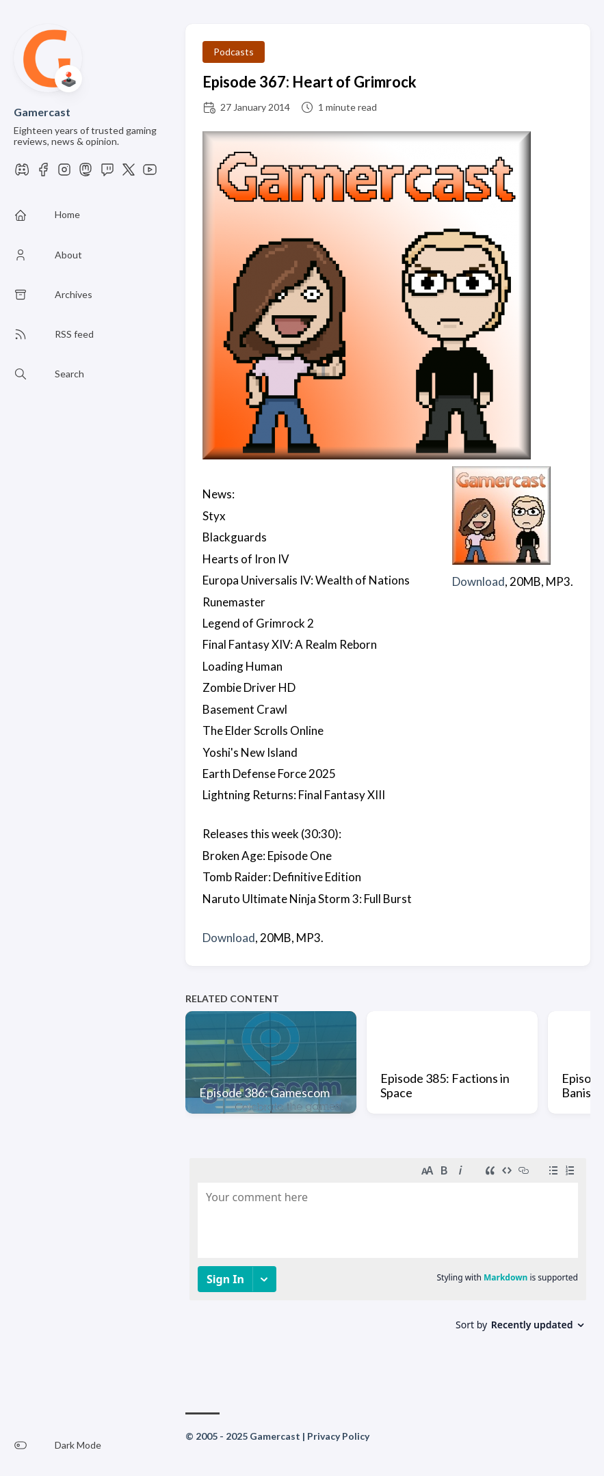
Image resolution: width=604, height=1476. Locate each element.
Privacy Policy (338, 1436)
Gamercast (42, 111)
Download (478, 581)
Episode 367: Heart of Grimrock (309, 81)
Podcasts (233, 51)
